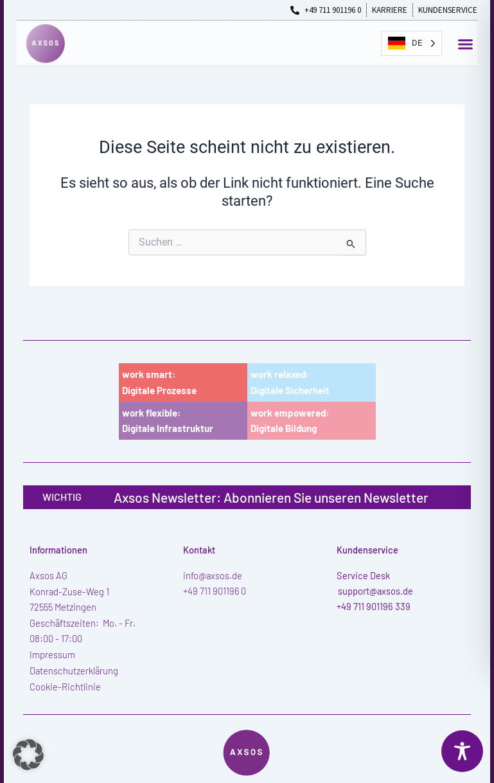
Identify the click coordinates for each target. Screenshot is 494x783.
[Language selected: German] (411, 43)
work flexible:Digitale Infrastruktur (167, 421)
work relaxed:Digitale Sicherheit (290, 382)
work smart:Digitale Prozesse (159, 382)
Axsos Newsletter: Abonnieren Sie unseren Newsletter (271, 497)
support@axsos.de (375, 591)
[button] (466, 44)
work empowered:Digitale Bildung (290, 421)
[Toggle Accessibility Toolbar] (462, 751)
